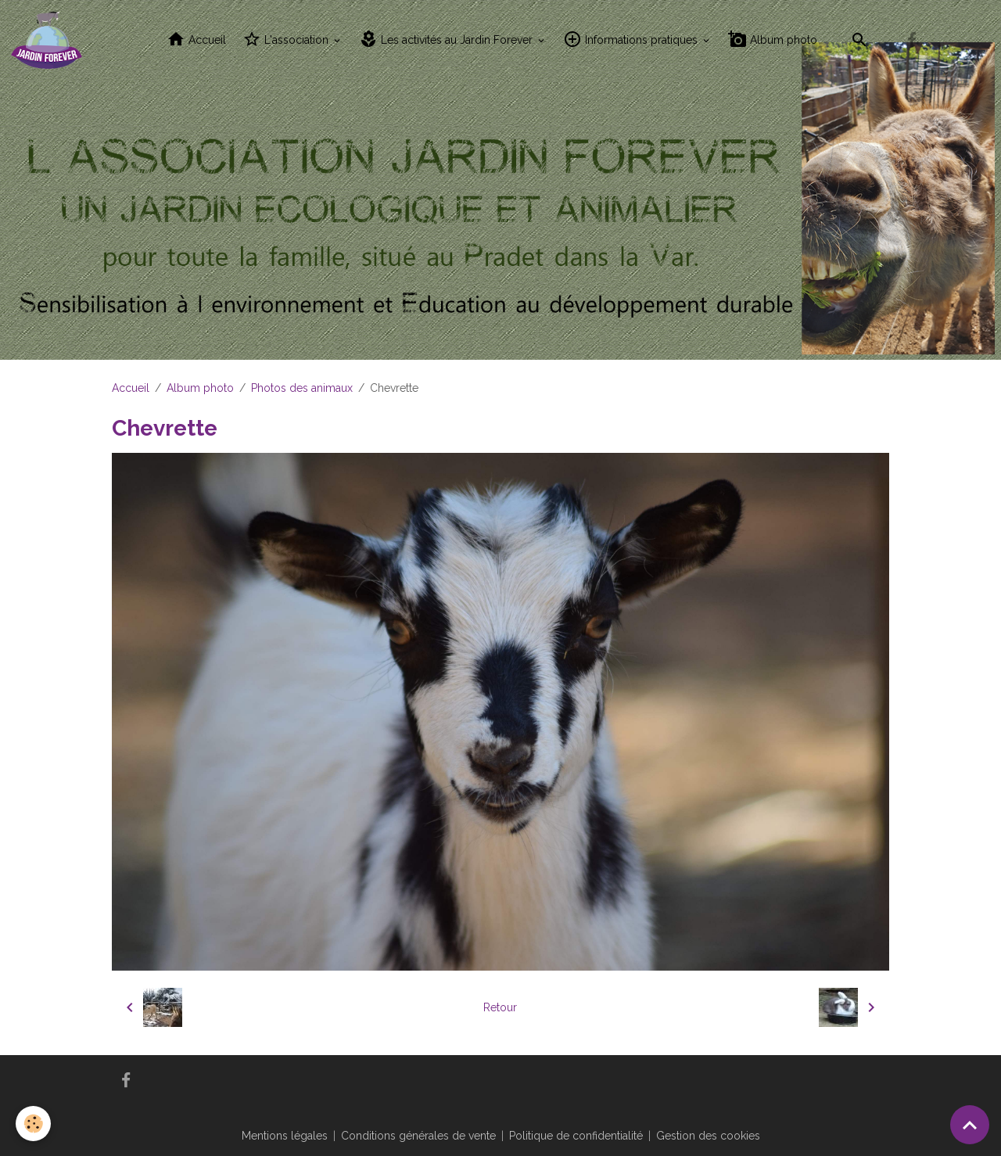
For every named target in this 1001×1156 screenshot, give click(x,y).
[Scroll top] (969, 1124)
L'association (287, 39)
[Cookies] (33, 1123)
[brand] (49, 40)
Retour (500, 1007)
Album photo (772, 39)
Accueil (196, 39)
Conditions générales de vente (418, 1135)
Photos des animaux (302, 388)
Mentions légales (285, 1135)
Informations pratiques (632, 39)
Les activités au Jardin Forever (447, 39)
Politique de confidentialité (576, 1135)
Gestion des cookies (708, 1135)
